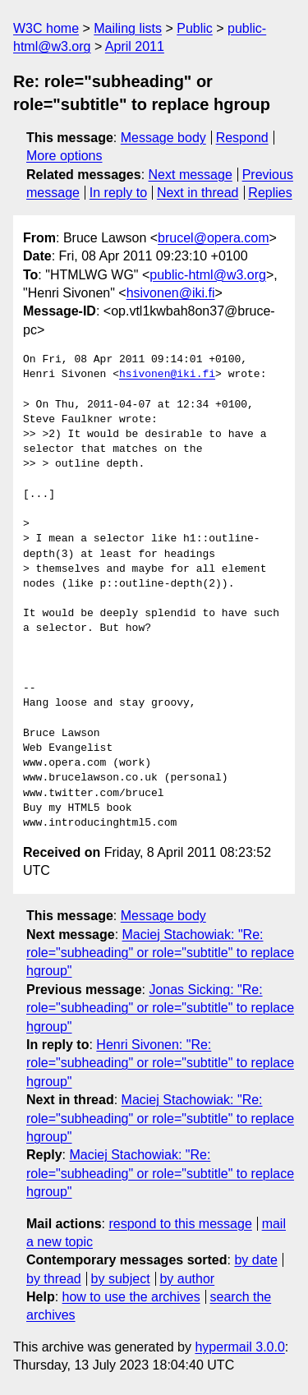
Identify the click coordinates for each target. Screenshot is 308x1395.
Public (195, 28)
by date (255, 1260)
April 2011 (134, 46)
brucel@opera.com (213, 238)
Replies (270, 193)
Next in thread (198, 193)
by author (186, 1279)
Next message (190, 175)
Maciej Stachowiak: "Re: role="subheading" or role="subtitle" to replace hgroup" (160, 953)
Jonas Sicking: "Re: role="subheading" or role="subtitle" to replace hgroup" (160, 1008)
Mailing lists (128, 28)
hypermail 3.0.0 (239, 1347)
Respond (242, 138)
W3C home (46, 28)
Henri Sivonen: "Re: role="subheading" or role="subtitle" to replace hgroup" (160, 1063)
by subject (120, 1279)
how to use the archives (131, 1297)
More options (64, 156)
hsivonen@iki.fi (170, 293)
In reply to (118, 193)
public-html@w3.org (207, 275)
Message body (163, 138)
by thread (53, 1279)
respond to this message (179, 1224)
